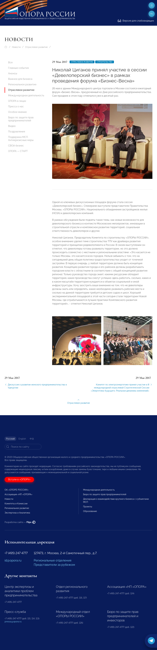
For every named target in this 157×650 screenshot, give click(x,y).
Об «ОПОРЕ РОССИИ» (17, 490)
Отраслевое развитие (36, 47)
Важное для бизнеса (20, 79)
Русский (10, 439)
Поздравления (16, 131)
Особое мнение (17, 112)
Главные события (18, 67)
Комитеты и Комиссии (16, 503)
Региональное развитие (22, 84)
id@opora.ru (13, 560)
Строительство (104, 62)
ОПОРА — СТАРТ (18, 151)
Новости (16, 47)
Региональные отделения (52, 560)
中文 (32, 439)
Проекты (87, 506)
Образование (90, 511)
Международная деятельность (26, 95)
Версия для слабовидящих (136, 20)
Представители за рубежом (54, 565)
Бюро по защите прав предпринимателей (21, 119)
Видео (12, 126)
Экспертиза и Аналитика (17, 513)
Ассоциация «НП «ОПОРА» (18, 494)
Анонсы (12, 73)
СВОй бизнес (16, 145)
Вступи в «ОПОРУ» (19, 479)
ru (151, 14)
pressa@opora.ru (13, 621)
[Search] (23, 446)
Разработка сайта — (20, 522)
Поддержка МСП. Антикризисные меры (21, 139)
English (22, 439)
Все (10, 62)
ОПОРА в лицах (17, 101)
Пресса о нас (16, 106)
